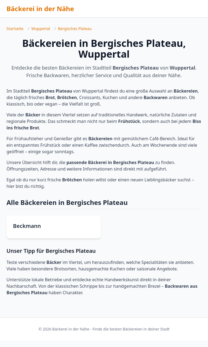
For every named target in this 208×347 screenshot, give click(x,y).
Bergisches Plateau (75, 28)
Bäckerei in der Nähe (40, 8)
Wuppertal (40, 28)
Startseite (15, 28)
